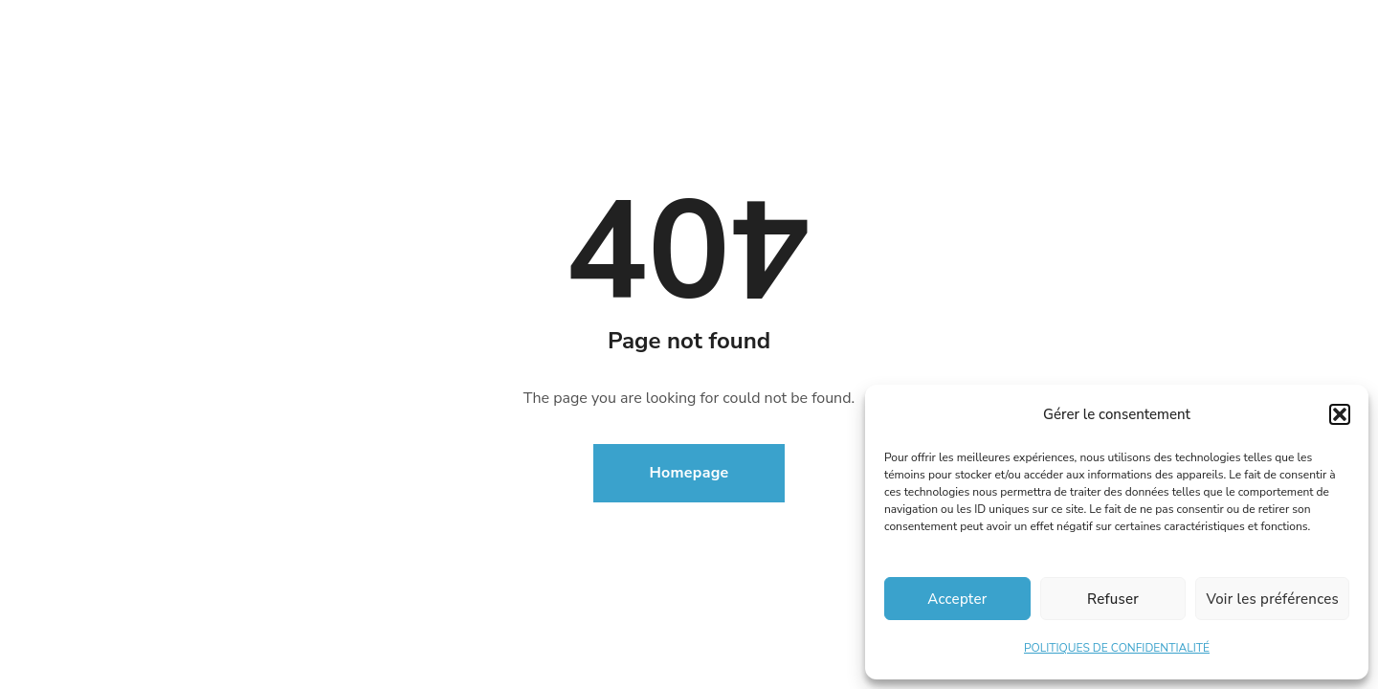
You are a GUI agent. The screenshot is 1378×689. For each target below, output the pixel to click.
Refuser (1113, 599)
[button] (1339, 414)
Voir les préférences (1272, 599)
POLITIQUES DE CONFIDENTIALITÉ (1117, 648)
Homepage (689, 472)
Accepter (957, 599)
